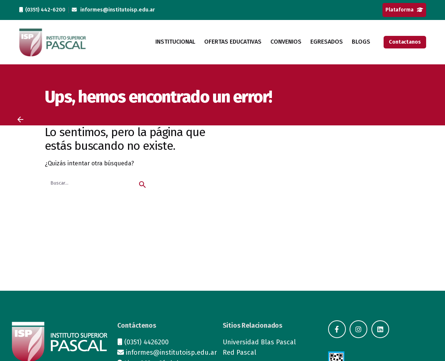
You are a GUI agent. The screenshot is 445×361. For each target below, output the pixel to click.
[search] (142, 184)
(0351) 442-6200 (42, 10)
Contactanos (405, 42)
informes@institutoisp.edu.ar (113, 10)
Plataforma (404, 10)
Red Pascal (239, 352)
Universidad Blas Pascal (259, 342)
